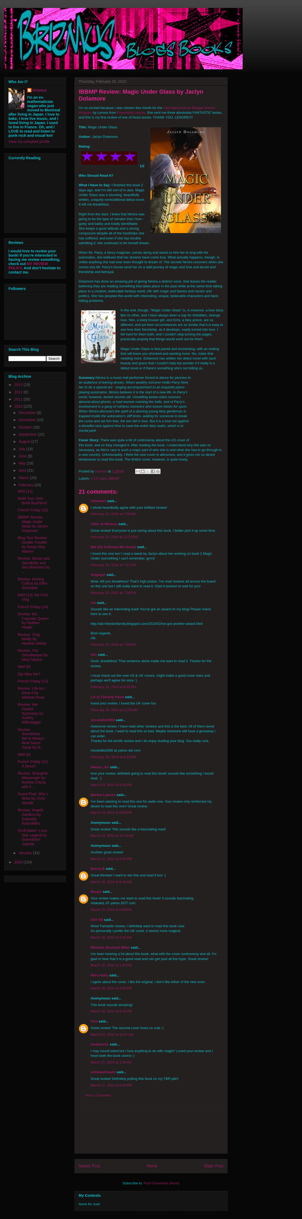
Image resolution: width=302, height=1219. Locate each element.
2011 (19, 399)
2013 (19, 385)
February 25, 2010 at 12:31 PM (114, 537)
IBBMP (114, 478)
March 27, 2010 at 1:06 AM (111, 1062)
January (26, 853)
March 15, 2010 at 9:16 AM (111, 882)
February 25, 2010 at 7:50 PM (113, 645)
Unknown (98, 501)
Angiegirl (98, 575)
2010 (19, 406)
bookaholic (100, 1044)
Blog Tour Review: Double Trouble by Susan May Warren (33, 544)
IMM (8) (24, 754)
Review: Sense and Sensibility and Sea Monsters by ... (34, 565)
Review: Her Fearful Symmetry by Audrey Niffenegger (30, 713)
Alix (94, 655)
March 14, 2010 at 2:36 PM (111, 859)
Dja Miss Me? (29, 674)
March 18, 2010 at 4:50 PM (111, 988)
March (24, 478)
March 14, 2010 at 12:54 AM (112, 836)
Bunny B (98, 869)
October (26, 427)
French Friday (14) (33, 607)
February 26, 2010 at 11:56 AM (114, 710)
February (26, 485)
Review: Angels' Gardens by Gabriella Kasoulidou (31, 816)
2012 (19, 392)
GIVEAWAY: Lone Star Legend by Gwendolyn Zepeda (32, 837)
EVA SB (97, 920)
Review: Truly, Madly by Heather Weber (32, 639)
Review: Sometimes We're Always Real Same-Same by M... (31, 738)
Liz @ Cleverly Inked (107, 697)
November (28, 420)
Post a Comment (98, 1095)
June (23, 456)
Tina (94, 1021)
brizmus (40, 90)
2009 (19, 862)
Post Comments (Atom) (161, 1183)
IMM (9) (24, 667)
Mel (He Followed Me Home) (113, 547)
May (22, 463)
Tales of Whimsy (104, 524)
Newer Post (89, 1166)
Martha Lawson (103, 795)
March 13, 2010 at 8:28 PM (111, 785)
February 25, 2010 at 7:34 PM (113, 593)
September (28, 434)
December (28, 413)
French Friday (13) (33, 681)
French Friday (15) (33, 510)
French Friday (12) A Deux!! (33, 763)
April (23, 470)
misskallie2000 (103, 720)
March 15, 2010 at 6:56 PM (111, 910)
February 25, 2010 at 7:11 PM (113, 565)
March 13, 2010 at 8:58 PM (111, 813)
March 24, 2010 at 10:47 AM (112, 1034)
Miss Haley (99, 975)
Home (152, 1166)
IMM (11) (25, 491)
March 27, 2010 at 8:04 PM (111, 1085)
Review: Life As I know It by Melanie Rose (31, 692)
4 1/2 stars (99, 478)
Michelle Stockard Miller (110, 947)
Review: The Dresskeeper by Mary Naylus (33, 655)
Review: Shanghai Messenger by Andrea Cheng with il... (33, 780)
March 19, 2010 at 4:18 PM (111, 1011)
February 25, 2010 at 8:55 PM (113, 687)
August (25, 441)
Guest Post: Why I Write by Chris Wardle (33, 798)
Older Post (213, 1166)
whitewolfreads (103, 1072)
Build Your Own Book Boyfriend (32, 500)
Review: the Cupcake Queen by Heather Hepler (33, 620)
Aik (93, 603)
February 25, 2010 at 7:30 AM (113, 514)
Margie (96, 892)
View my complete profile (29, 141)
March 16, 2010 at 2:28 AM (111, 937)
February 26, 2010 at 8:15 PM (113, 757)
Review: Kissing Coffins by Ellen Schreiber (32, 583)
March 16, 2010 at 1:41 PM (111, 965)
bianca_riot (100, 767)
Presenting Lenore (131, 113)
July (22, 449)
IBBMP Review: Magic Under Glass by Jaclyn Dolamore (33, 524)
